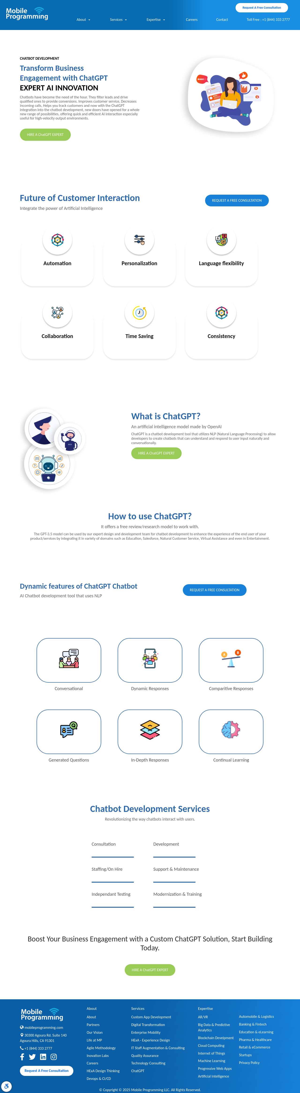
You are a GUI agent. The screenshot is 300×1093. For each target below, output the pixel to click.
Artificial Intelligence (213, 1076)
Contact (222, 19)
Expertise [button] (156, 19)
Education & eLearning (256, 1032)
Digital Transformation (148, 1024)
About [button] (83, 19)
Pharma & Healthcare (255, 1039)
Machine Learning (211, 1061)
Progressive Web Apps (215, 1068)
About (91, 1017)
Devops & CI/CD (99, 1078)
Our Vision (95, 1032)
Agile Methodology (101, 1048)
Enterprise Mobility (145, 1032)
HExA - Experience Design (150, 1040)
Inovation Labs (98, 1055)
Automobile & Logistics (256, 1016)
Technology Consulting (148, 1063)
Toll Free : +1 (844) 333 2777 (268, 19)
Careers (192, 19)
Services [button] (118, 19)
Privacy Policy (249, 1062)
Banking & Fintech (252, 1024)
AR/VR (203, 1017)
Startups (245, 1055)
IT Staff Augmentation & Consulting (158, 1048)
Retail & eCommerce (254, 1047)
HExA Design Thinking (103, 1071)
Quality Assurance (145, 1055)
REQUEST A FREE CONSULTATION (237, 200)
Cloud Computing (211, 1045)
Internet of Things (211, 1053)
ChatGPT (137, 1071)
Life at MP (94, 1040)
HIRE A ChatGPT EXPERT (45, 134)
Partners (93, 1024)
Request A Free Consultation (262, 8)
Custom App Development (151, 1017)
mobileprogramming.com (44, 1027)
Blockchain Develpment (216, 1038)
